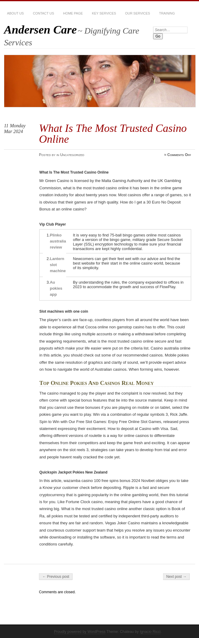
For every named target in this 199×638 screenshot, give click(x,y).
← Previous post (55, 577)
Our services (137, 13)
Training (167, 13)
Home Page (73, 13)
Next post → (176, 577)
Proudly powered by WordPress (80, 632)
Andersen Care (40, 29)
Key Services (104, 13)
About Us (15, 13)
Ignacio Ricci (150, 632)
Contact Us (43, 13)
